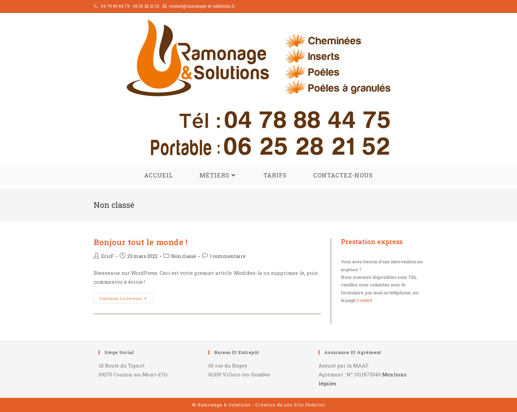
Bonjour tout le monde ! (141, 242)
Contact (364, 300)
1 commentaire (228, 256)
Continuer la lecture (125, 299)
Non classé (183, 256)
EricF (107, 256)
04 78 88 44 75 (115, 6)
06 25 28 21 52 (146, 6)
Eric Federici (309, 405)
